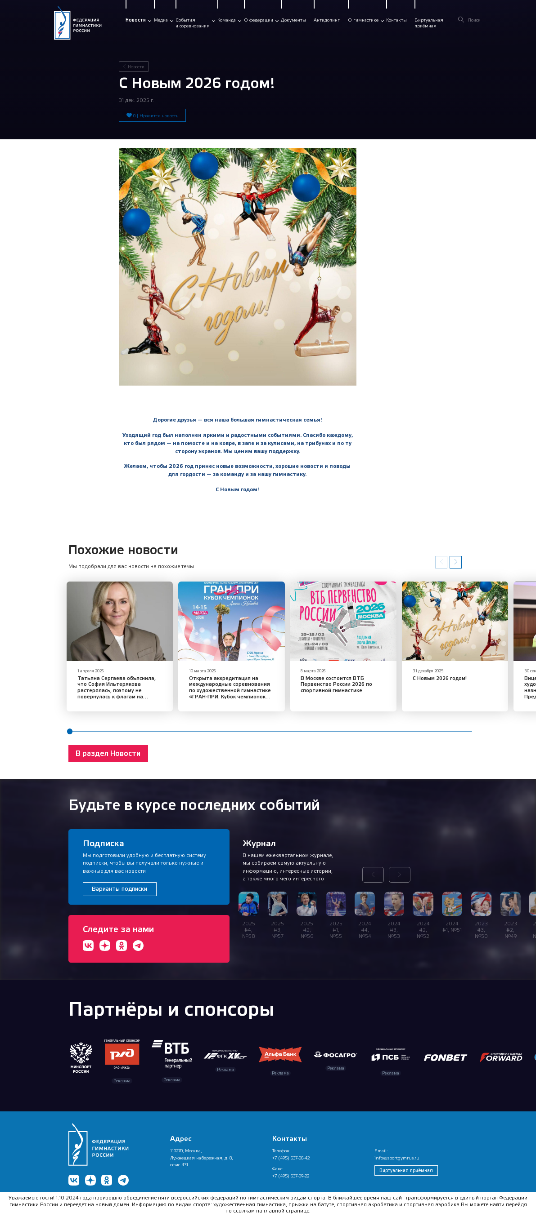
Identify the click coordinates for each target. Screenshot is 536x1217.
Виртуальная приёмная (406, 1164)
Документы (293, 19)
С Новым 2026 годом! (414, 672)
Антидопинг (327, 19)
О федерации (258, 19)
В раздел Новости (108, 747)
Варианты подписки (119, 882)
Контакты (396, 19)
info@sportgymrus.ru (396, 1151)
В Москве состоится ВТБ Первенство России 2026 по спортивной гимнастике (320, 678)
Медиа (161, 19)
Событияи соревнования (193, 22)
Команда (226, 19)
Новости (136, 19)
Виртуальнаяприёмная (428, 22)
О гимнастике (363, 19)
